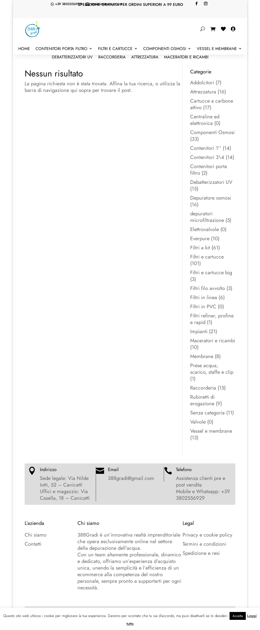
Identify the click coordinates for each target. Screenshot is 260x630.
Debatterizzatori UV (72, 57)
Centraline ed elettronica (204, 120)
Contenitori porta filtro (61, 49)
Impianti (198, 331)
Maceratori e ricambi (186, 57)
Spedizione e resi (201, 553)
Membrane (201, 356)
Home (24, 49)
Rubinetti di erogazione (202, 400)
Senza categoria (207, 412)
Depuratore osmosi (210, 198)
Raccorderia (112, 57)
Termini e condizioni (204, 544)
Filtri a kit (200, 247)
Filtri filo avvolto (207, 288)
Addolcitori (202, 82)
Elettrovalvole (204, 229)
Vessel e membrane (217, 49)
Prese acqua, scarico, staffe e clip (211, 369)
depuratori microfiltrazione (207, 217)
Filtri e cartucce (115, 49)
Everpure (199, 238)
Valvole (198, 422)
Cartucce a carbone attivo (211, 104)
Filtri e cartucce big (211, 272)
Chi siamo (35, 535)
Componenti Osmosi (164, 49)
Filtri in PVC (203, 306)
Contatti (33, 544)
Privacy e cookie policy (207, 535)
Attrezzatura (144, 57)
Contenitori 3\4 (207, 157)
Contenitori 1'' (205, 148)
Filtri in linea (203, 297)
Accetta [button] (238, 615)
